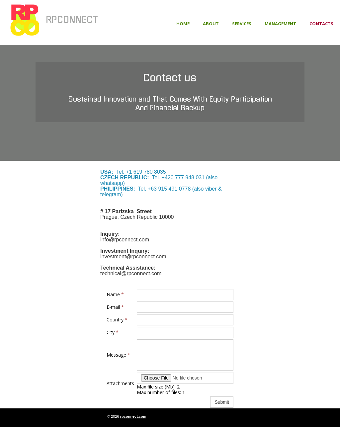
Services (241, 24)
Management (280, 24)
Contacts (321, 24)
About (211, 24)
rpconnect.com (133, 416)
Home (183, 24)
